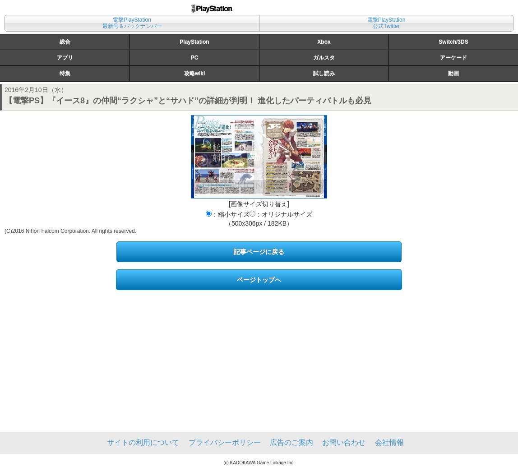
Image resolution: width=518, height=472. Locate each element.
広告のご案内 (291, 442)
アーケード (453, 58)
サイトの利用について (143, 442)
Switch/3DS (453, 42)
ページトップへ (259, 279)
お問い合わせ (343, 442)
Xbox (323, 42)
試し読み (324, 73)
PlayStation (194, 42)
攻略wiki (194, 73)
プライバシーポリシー (225, 442)
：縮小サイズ (228, 214)
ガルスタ (324, 58)
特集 (65, 73)
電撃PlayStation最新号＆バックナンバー (132, 23)
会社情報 (389, 442)
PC (195, 58)
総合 (65, 42)
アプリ (65, 58)
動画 (453, 73)
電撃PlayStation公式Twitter (386, 23)
